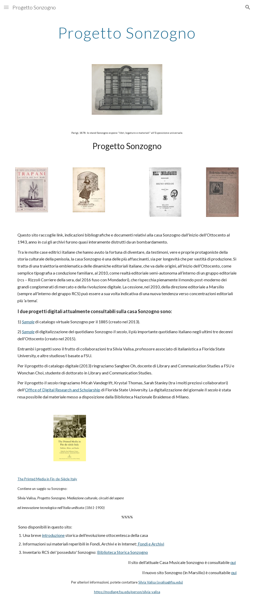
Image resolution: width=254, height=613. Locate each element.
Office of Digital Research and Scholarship (62, 389)
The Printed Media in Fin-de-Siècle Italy (47, 479)
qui (233, 562)
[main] (126, 32)
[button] (6, 7)
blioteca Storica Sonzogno (124, 552)
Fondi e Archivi (150, 543)
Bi (99, 552)
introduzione (53, 535)
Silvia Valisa (147, 582)
